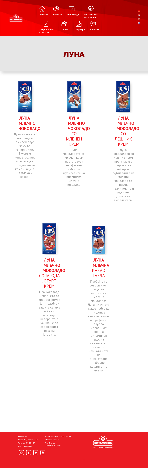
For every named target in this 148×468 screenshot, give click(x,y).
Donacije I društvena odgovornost (94, 460)
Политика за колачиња (61, 460)
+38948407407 (30, 443)
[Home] (103, 440)
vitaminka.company (52, 440)
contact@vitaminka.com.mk (61, 436)
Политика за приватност (32, 460)
